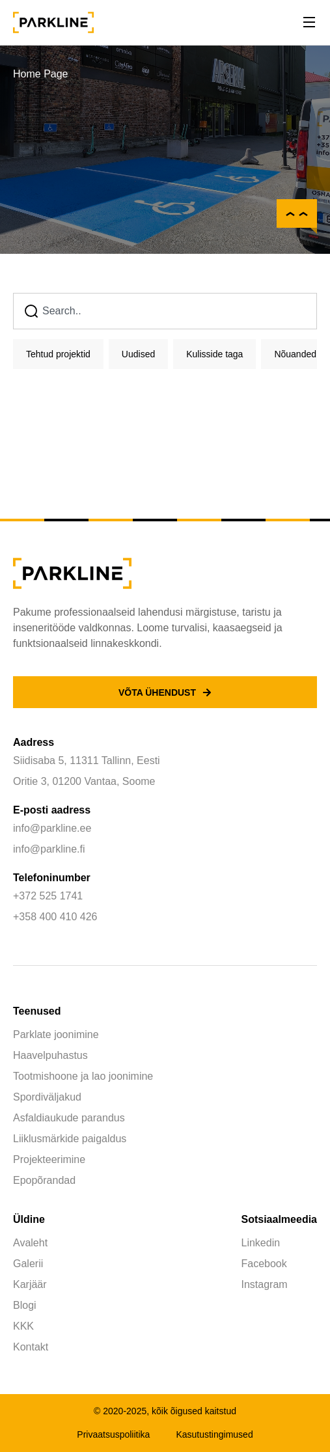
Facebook (264, 1263)
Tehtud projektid (58, 354)
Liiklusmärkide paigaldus (69, 1138)
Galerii (28, 1263)
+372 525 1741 (48, 895)
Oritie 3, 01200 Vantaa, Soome (84, 781)
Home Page (40, 73)
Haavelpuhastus (50, 1055)
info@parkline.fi (49, 849)
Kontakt (30, 1346)
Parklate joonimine (56, 1034)
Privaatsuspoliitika (113, 1434)
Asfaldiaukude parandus (69, 1117)
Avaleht (30, 1242)
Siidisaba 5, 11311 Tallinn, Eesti (86, 760)
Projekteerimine (49, 1159)
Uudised (138, 354)
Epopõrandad (44, 1180)
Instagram (264, 1284)
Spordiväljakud (47, 1097)
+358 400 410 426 (55, 916)
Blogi (24, 1305)
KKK (23, 1326)
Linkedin (261, 1242)
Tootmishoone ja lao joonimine (83, 1076)
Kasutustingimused (214, 1434)
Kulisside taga (214, 354)
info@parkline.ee (52, 828)
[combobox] (165, 311)
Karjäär (30, 1284)
